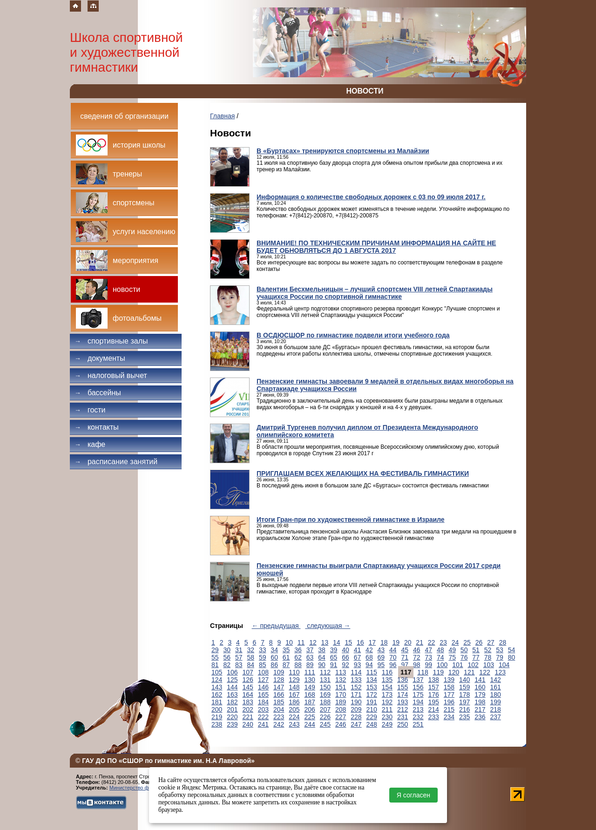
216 (464, 709)
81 (215, 664)
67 (357, 657)
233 (433, 717)
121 (469, 672)
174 (402, 694)
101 (457, 664)
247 (356, 724)
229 (371, 717)
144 (232, 687)
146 (263, 687)
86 (274, 664)
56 (226, 657)
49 (452, 650)
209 (356, 709)
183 (248, 702)
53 (499, 650)
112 (325, 672)
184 (263, 702)
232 (418, 717)
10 (289, 642)
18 (384, 642)
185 (278, 702)
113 (340, 672)
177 (449, 694)
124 (216, 679)
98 (416, 664)
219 (216, 717)
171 (356, 694)
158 (449, 687)
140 (464, 679)
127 (263, 679)
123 (500, 672)
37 (310, 650)
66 (345, 657)
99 (428, 664)
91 (334, 664)
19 (396, 642)
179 (479, 694)
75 (452, 657)
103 (488, 664)
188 (325, 702)
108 (263, 672)
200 (216, 709)
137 (418, 679)
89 (310, 664)
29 (215, 650)
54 (511, 650)
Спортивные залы (111, 341)
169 (325, 694)
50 (464, 650)
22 (431, 642)
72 (416, 657)
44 (393, 650)
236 (479, 717)
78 (488, 657)
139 (449, 679)
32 (250, 650)
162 (216, 694)
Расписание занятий (115, 462)
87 (286, 664)
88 (298, 664)
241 (263, 724)
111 (310, 672)
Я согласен (413, 795)
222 (263, 717)
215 (449, 709)
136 (402, 679)
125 (232, 679)
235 (464, 717)
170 (340, 694)
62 (298, 657)
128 (278, 679)
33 (262, 650)
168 (310, 694)
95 (381, 664)
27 (490, 642)
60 (274, 657)
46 (416, 650)
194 (418, 702)
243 (294, 724)
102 (472, 664)
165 (263, 694)
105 (216, 672)
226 (325, 717)
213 (418, 709)
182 (232, 702)
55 (215, 657)
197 (464, 702)
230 (387, 717)
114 (356, 672)
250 (402, 724)
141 (479, 679)
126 (248, 679)
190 (356, 702)
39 (334, 650)
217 (479, 709)
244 (310, 724)
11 (301, 642)
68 (369, 657)
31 (239, 650)
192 (387, 702)
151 (340, 687)
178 (464, 694)
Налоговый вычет (110, 375)
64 (321, 657)
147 (278, 687)
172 (371, 694)
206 (310, 709)
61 (286, 657)
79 (499, 657)
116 (387, 672)
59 (262, 657)
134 (371, 679)
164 (248, 694)
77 (476, 657)
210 (371, 709)
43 (381, 650)
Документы (99, 358)
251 (418, 724)
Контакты (96, 427)
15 (348, 642)
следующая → (327, 625)
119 (438, 672)
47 (428, 650)
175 (418, 694)
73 (428, 657)
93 (357, 664)
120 (453, 672)
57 (239, 657)
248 (371, 724)
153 (371, 687)
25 (467, 642)
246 (340, 724)
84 (250, 664)
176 (433, 694)
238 (216, 724)
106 (232, 672)
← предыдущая (276, 625)
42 (369, 650)
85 (262, 664)
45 (405, 650)
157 (433, 687)
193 (402, 702)
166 (278, 694)
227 (340, 717)
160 (479, 687)
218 (495, 709)
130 (310, 679)
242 (278, 724)
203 (263, 709)
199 (495, 702)
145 (248, 687)
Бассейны (97, 393)
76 (464, 657)
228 (356, 717)
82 (226, 664)
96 (393, 664)
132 (340, 679)
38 (321, 650)
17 (372, 642)
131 (325, 679)
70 (393, 657)
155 (402, 687)
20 (408, 642)
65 (334, 657)
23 (443, 642)
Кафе (89, 444)
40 (345, 650)
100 (442, 664)
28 (503, 642)
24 (455, 642)
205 (294, 709)
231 (402, 717)
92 (345, 664)
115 (371, 672)
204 (278, 709)
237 (495, 717)
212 (402, 709)
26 (479, 642)
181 (216, 702)
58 (250, 657)
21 (419, 642)
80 (511, 657)
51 (476, 650)
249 (387, 724)
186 (294, 702)
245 (325, 724)
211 (387, 709)
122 (484, 672)
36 (298, 650)
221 (248, 717)
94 (369, 664)
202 (248, 709)
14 (336, 642)
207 (325, 709)
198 (479, 702)
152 (356, 687)
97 (405, 664)
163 (232, 694)
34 (274, 650)
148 (294, 687)
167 (294, 694)
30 (226, 650)
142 (495, 679)
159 (464, 687)
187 (310, 702)
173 (387, 694)
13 (325, 642)
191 (371, 702)
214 (433, 709)
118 (422, 672)
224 (294, 717)
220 (232, 717)
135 (387, 679)
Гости (90, 410)
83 (239, 664)
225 (310, 717)
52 (488, 650)
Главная (222, 116)
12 (313, 642)
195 (433, 702)
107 (248, 672)
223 (278, 717)
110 (294, 672)
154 (387, 687)
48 (440, 650)
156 (418, 687)
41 (357, 650)
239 (232, 724)
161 (495, 687)
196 (449, 702)
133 (356, 679)
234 (449, 717)
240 (248, 724)
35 (286, 650)
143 (216, 687)
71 (405, 657)
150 (325, 687)
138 (433, 679)
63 (310, 657)
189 (340, 702)
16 (360, 642)
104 (504, 664)
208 (340, 709)
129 (294, 679)
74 (440, 657)
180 (495, 694)
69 (381, 657)
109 (278, 672)
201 (232, 709)
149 (310, 687)
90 (321, 664)
